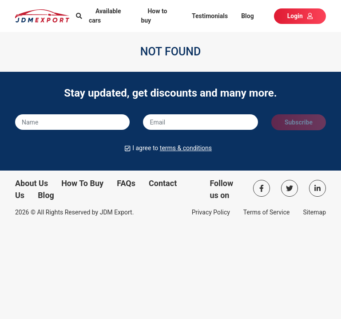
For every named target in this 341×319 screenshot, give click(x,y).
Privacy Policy (211, 212)
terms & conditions (186, 148)
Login (300, 15)
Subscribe (299, 122)
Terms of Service (266, 212)
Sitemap (314, 212)
